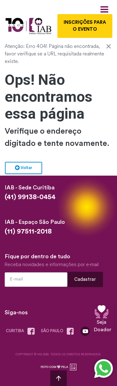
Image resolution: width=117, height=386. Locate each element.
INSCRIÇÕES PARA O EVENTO (85, 26)
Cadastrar (85, 279)
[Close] (108, 47)
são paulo (58, 331)
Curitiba (21, 331)
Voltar (23, 168)
